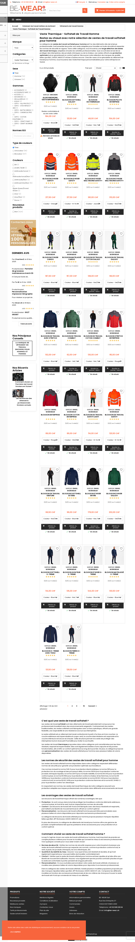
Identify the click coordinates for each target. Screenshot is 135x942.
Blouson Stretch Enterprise (114, 337)
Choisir (106, 68)
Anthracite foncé (22, 171)
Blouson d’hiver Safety (50, 179)
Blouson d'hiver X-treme (93, 573)
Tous (16, 73)
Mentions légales (46, 897)
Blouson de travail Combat (71, 337)
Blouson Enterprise (50, 415)
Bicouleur (20, 154)
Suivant (92, 706)
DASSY (54, 57)
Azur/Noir (20, 197)
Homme (20, 76)
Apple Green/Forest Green (21, 189)
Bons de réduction (76, 913)
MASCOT (61, 57)
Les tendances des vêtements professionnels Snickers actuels (24, 401)
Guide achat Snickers (18, 913)
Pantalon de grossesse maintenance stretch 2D (22, 271)
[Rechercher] (67, 10)
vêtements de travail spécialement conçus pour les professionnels (78, 725)
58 (17, 164)
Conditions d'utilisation (49, 901)
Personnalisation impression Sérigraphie (22, 293)
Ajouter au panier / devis (114, 133)
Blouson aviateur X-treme (71, 573)
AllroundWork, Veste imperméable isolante (50, 99)
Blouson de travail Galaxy (114, 258)
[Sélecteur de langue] (82, 2)
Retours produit (75, 901)
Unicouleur (21, 150)
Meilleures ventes (17, 904)
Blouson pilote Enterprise (114, 101)
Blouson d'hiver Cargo (50, 258)
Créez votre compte (117, 2)
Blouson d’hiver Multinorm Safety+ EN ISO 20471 (93, 180)
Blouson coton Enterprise (71, 416)
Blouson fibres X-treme (71, 652)
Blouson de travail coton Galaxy (93, 258)
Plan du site (44, 910)
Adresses (73, 910)
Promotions (14, 897)
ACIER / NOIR (21, 168)
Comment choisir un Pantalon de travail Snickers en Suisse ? (24, 384)
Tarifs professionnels (18, 910)
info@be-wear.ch (50, 2)
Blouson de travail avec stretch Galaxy (50, 338)
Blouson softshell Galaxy (71, 101)
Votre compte (77, 891)
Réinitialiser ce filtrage (21, 63)
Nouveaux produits (17, 901)
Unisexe (20, 79)
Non (19, 211)
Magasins (44, 913)
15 (84, 706)
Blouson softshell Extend (71, 494)
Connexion (101, 2)
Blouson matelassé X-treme (114, 573)
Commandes (74, 904)
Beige (18, 200)
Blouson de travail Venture (50, 494)
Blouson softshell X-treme (50, 573)
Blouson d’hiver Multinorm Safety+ (114, 179)
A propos (43, 904)
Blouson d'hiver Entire (93, 494)
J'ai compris (15, 932)
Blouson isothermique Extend (93, 102)
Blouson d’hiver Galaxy (114, 494)
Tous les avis (26, 324)
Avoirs (71, 907)
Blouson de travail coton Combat (93, 337)
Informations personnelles (80, 897)
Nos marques (15, 907)
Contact (104, 891)
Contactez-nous (46, 907)
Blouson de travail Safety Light (93, 416)
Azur (18, 194)
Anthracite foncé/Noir (23, 176)
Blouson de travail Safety (114, 416)
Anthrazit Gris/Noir (23, 183)
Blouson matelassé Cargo (71, 258)
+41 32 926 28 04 (27, 2)
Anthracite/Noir (22, 180)
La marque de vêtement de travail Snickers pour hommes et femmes (22, 348)
